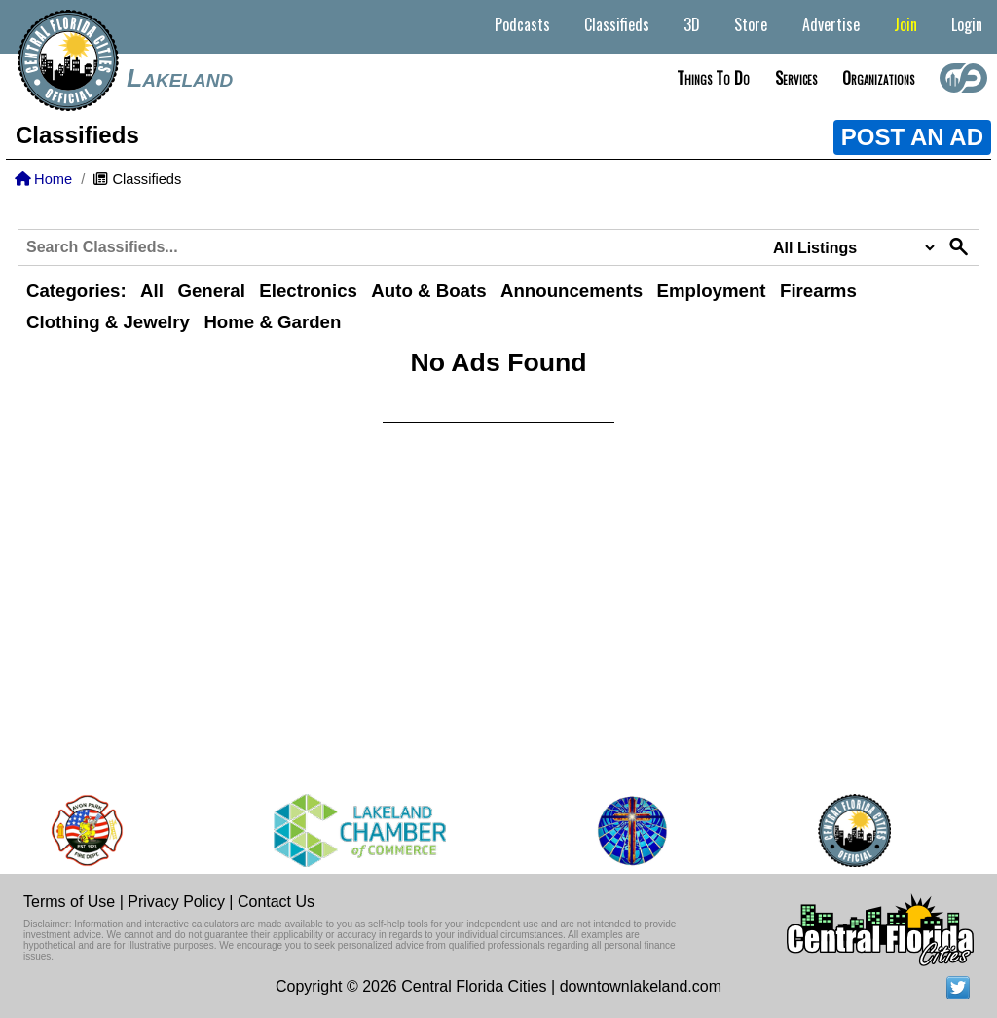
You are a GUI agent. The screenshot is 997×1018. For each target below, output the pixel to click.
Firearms (818, 291)
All (152, 291)
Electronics (308, 291)
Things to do (713, 78)
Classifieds (616, 24)
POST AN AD (912, 137)
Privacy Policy (176, 901)
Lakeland (180, 78)
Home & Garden (272, 322)
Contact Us (276, 901)
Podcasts (522, 24)
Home (43, 179)
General (210, 291)
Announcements (571, 291)
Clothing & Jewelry (108, 322)
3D (691, 24)
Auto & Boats (428, 291)
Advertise (831, 24)
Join (905, 24)
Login (966, 24)
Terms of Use (69, 901)
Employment (711, 291)
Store (750, 24)
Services (796, 78)
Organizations (878, 78)
